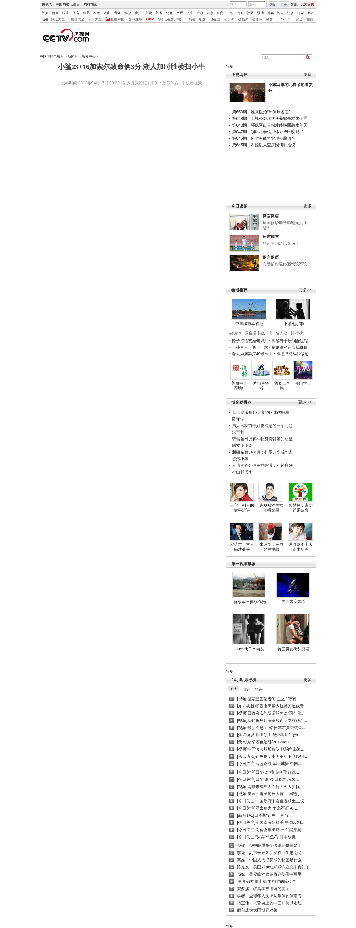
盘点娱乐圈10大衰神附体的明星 (260, 412)
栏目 (309, 19)
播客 (269, 19)
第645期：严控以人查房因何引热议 (263, 145)
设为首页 (307, 4)
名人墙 (281, 333)
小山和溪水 (242, 472)
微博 (260, 13)
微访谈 (235, 333)
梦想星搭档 (261, 386)
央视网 (47, 4)
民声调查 (271, 236)
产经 (179, 13)
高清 (191, 19)
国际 (246, 689)
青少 (138, 13)
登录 (271, 5)
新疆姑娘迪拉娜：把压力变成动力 (262, 452)
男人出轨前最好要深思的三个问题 (262, 425)
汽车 (189, 13)
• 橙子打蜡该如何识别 (248, 340)
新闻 (55, 13)
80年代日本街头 (249, 649)
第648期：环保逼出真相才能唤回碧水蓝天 (269, 125)
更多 (308, 74)
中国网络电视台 (68, 4)
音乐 (117, 13)
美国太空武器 (293, 601)
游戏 (310, 13)
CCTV (286, 19)
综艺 (86, 13)
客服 (294, 4)
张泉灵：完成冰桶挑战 (271, 547)
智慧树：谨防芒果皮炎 (301, 508)
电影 (202, 19)
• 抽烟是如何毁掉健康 (288, 347)
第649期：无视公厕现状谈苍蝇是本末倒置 (269, 118)
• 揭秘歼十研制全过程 (288, 340)
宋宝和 (238, 432)
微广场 (266, 333)
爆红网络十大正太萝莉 (301, 547)
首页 (44, 13)
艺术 (159, 13)
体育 (76, 13)
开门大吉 (303, 383)
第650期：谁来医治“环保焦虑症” (261, 112)
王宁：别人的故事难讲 (242, 508)
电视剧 (215, 19)
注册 (284, 5)
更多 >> (305, 402)
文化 (148, 13)
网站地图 (90, 4)
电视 (44, 19)
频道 (299, 19)
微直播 (251, 333)
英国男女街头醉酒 (293, 649)
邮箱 (300, 13)
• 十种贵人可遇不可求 (249, 347)
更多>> (305, 290)
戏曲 (107, 13)
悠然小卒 (240, 458)
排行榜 (297, 333)
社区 (250, 13)
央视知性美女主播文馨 (271, 508)
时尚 (220, 13)
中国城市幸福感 (249, 323)
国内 (234, 689)
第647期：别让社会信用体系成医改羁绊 (267, 131)
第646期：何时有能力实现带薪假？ (263, 138)
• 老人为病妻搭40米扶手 (250, 353)
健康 (210, 13)
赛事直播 (135, 19)
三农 (230, 13)
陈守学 (238, 419)
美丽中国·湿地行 (240, 386)
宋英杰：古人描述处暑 (242, 547)
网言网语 (271, 216)
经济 (65, 13)
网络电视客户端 (169, 19)
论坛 (280, 13)
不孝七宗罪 (294, 323)
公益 (169, 13)
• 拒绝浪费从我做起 (291, 353)
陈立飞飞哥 (242, 445)
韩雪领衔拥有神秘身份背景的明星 (262, 439)
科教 (127, 13)
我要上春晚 (282, 386)
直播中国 (117, 19)
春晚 (96, 13)
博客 (270, 13)
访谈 (290, 13)
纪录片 (229, 19)
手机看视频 (192, 83)
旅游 (199, 13)
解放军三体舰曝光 (250, 601)
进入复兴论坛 (135, 83)
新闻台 (73, 56)
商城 (240, 13)
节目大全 (95, 19)
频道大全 (58, 19)
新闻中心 (89, 56)
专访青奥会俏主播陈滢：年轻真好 (262, 465)
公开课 (257, 19)
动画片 (243, 19)
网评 (259, 689)
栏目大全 (77, 19)
